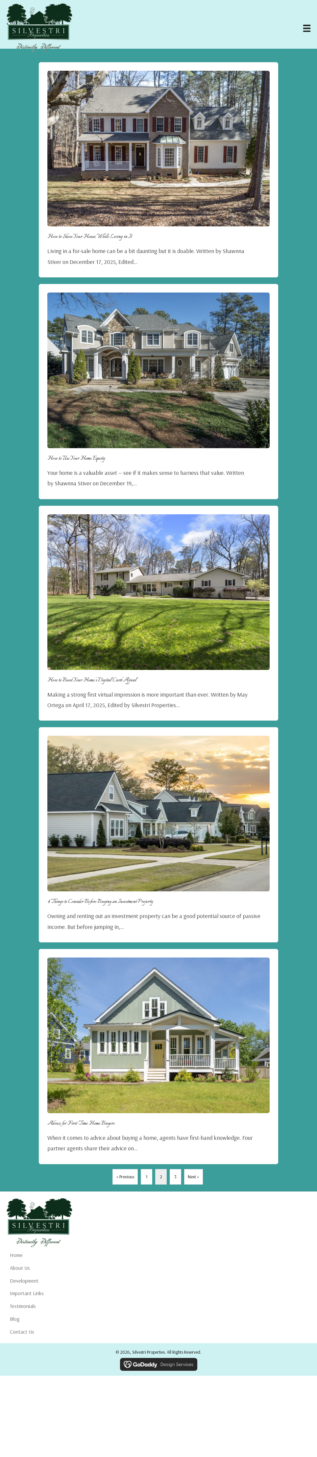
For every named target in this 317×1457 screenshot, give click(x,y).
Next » (193, 1177)
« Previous (125, 1177)
